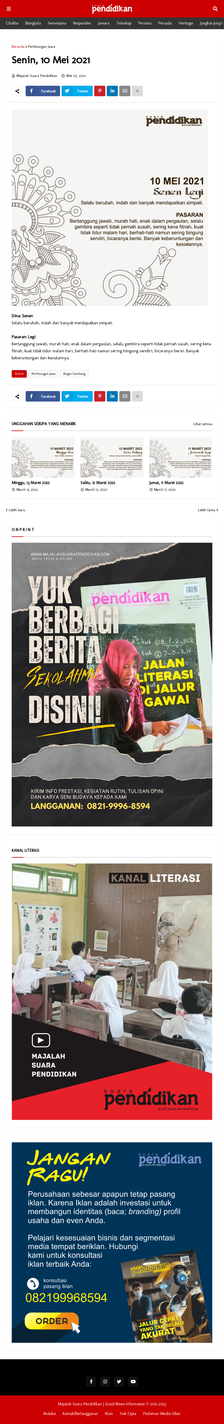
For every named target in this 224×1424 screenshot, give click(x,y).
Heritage (186, 23)
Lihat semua (202, 424)
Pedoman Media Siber (162, 1413)
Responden (82, 23)
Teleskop (123, 23)
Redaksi (49, 1413)
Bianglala (33, 23)
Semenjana (57, 23)
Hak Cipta (128, 1413)
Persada (165, 23)
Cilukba (12, 23)
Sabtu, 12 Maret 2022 (97, 482)
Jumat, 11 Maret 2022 (166, 482)
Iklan (109, 1413)
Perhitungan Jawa (41, 46)
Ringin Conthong (74, 374)
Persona (144, 23)
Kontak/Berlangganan (80, 1413)
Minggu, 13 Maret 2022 (31, 482)
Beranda (18, 46)
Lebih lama (206, 510)
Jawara (103, 23)
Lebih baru (17, 510)
